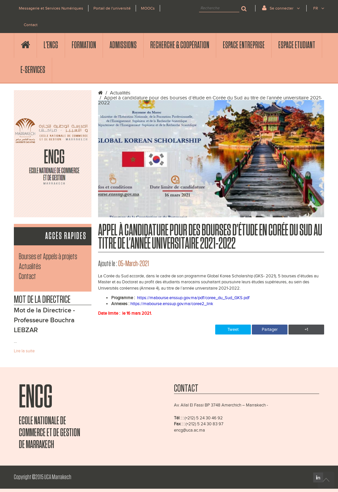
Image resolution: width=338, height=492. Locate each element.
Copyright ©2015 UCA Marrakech (42, 477)
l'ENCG (51, 45)
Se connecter (281, 8)
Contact (31, 24)
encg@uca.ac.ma (189, 430)
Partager (270, 329)
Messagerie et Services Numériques (51, 8)
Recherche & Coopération (179, 45)
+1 (306, 329)
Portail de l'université (112, 8)
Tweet (233, 329)
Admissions (123, 45)
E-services (32, 70)
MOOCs (148, 8)
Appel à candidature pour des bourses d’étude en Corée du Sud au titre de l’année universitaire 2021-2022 (210, 100)
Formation (84, 45)
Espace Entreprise (244, 45)
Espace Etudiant (296, 45)
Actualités (30, 267)
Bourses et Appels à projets (48, 257)
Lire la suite (24, 351)
